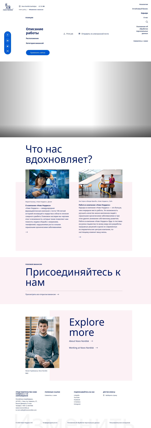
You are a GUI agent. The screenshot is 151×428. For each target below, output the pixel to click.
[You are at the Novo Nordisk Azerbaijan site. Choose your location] (27, 6)
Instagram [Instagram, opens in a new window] (77, 404)
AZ (39, 6)
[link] (147, 22)
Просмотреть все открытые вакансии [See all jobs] (42, 294)
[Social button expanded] (7, 51)
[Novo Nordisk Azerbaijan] (11, 7)
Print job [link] (68, 34)
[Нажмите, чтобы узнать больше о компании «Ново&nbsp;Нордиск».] (47, 184)
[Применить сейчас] (38, 52)
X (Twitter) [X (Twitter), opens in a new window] (77, 402)
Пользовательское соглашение (120, 423)
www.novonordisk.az (22, 408)
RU (44, 6)
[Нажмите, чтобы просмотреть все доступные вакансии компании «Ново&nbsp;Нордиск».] (100, 183)
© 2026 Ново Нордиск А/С (24, 423)
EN (41, 6)
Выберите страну (110, 395)
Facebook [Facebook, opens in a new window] (77, 400)
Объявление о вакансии (36, 9)
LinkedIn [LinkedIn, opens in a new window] (76, 395)
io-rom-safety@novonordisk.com (26, 410)
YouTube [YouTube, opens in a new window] (76, 397)
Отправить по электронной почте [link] (94, 34)
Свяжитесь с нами (51, 395)
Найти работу (22, 9)
